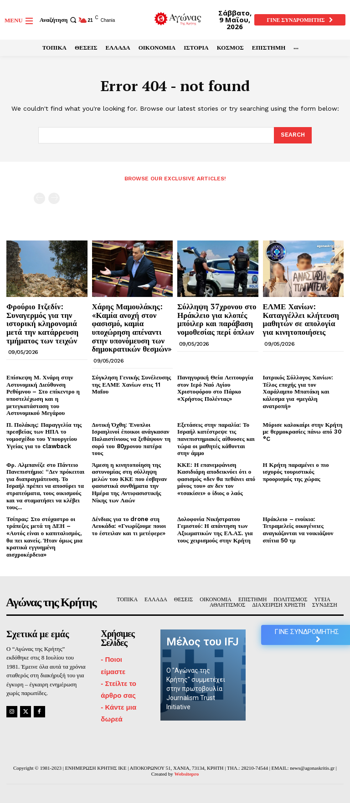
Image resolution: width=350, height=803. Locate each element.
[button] (59, 20)
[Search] (293, 135)
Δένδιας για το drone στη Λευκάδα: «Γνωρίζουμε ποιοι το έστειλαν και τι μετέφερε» (129, 526)
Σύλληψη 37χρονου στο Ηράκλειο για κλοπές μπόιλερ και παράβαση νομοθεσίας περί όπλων (217, 319)
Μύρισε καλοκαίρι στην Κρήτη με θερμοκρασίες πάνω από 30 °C (303, 431)
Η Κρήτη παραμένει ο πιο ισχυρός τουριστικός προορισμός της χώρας (296, 471)
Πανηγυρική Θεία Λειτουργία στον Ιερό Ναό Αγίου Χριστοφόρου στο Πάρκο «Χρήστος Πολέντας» (215, 388)
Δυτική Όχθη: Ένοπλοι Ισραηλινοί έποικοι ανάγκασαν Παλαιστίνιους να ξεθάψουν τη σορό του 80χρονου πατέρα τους (131, 438)
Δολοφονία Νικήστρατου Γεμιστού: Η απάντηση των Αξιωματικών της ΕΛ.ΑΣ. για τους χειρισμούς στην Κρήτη (215, 530)
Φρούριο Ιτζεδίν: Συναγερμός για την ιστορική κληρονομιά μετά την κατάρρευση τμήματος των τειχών (42, 323)
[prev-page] (39, 198)
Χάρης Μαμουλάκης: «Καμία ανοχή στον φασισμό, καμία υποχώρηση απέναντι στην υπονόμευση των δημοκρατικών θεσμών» (132, 327)
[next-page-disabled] (54, 198)
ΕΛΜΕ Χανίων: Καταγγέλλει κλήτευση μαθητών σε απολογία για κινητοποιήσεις (301, 319)
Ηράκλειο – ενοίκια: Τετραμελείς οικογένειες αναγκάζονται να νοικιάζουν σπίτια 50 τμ (298, 530)
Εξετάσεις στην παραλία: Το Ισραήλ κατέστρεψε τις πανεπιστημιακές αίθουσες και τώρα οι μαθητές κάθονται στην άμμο (216, 438)
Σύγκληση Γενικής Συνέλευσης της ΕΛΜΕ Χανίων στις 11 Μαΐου (131, 384)
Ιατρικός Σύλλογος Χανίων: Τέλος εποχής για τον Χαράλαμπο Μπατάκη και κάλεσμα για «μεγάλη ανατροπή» (298, 391)
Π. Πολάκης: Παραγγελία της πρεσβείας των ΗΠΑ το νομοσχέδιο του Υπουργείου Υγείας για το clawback (44, 435)
